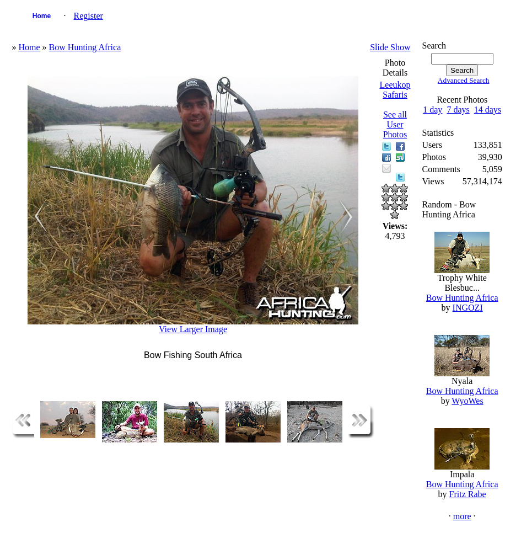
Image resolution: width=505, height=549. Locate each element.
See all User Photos (395, 124)
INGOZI (468, 307)
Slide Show (390, 47)
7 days (458, 109)
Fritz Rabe (467, 494)
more (462, 516)
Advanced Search (464, 80)
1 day (432, 109)
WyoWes (467, 401)
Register (88, 15)
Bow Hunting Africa (85, 47)
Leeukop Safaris (395, 89)
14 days (487, 109)
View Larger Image (193, 329)
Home (42, 16)
